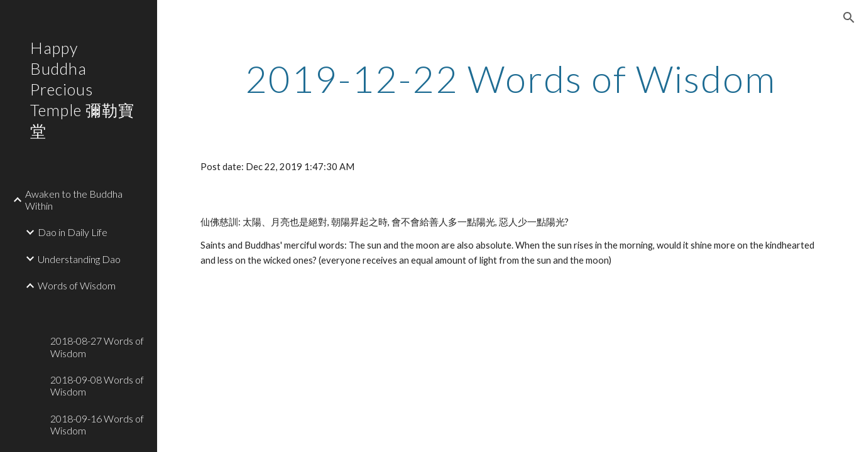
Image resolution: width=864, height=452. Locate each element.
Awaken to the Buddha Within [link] (74, 200)
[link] (99, 306)
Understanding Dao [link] (79, 259)
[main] (510, 78)
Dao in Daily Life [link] (72, 232)
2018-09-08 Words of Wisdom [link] (97, 385)
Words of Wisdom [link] (77, 285)
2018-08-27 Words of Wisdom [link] (97, 346)
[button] (849, 18)
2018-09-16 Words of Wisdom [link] (97, 424)
